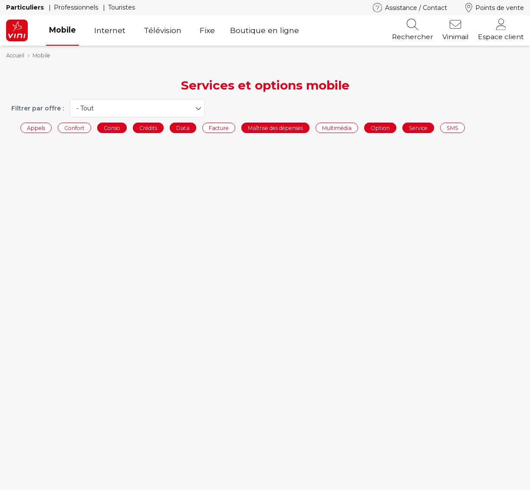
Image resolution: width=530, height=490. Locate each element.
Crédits (148, 127)
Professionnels (77, 7)
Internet (109, 30)
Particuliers (26, 7)
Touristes (121, 7)
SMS (452, 127)
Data (183, 127)
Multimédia (337, 127)
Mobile (62, 29)
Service (418, 127)
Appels (36, 127)
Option (380, 127)
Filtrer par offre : (37, 108)
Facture (219, 127)
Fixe (207, 30)
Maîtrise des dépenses (275, 127)
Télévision (162, 30)
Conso (112, 127)
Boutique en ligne (264, 30)
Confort (74, 127)
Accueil (15, 55)
